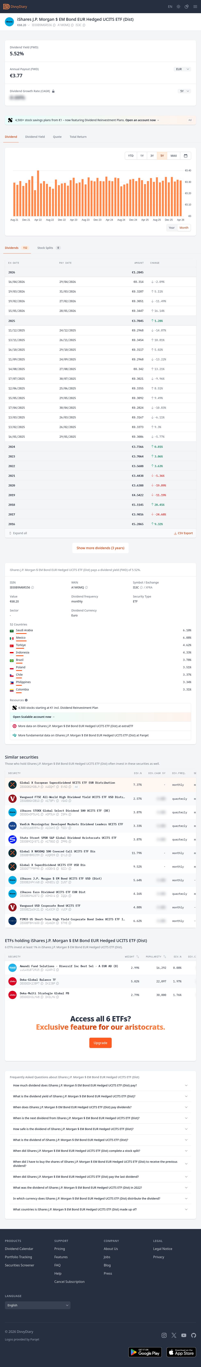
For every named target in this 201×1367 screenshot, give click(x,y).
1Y (142, 156)
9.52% (137, 866)
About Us (111, 1248)
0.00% (177, 968)
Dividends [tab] (17, 248)
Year (172, 228)
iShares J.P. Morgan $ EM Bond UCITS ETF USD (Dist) (61, 878)
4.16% (137, 894)
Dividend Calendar (19, 1248)
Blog (107, 1265)
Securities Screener (19, 1265)
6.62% (137, 921)
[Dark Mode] (178, 6)
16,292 (161, 968)
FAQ (57, 1265)
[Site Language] (170, 6)
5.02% (135, 981)
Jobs (107, 1257)
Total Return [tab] (78, 137)
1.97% (177, 981)
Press (108, 1273)
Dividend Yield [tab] (35, 137)
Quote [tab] (57, 137)
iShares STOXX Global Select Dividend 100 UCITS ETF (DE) (65, 810)
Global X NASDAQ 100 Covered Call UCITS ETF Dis (57, 851)
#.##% (17, 97)
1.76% (177, 995)
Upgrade (100, 1043)
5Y (162, 156)
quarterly (179, 799)
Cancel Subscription (69, 1281)
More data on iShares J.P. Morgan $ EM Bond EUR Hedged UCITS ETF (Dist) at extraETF (75, 726)
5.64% (137, 880)
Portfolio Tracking (18, 1257)
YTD (131, 156)
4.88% (137, 907)
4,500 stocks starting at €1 (58, 708)
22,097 (161, 981)
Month (184, 228)
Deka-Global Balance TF (38, 979)
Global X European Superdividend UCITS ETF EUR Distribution (67, 782)
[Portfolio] (186, 6)
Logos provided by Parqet (22, 1339)
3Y (152, 156)
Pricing (59, 1248)
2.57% (137, 799)
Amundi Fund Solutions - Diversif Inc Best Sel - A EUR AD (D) (69, 966)
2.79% (135, 995)
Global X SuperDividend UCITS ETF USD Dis (52, 864)
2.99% (135, 968)
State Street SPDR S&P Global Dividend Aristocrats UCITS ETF (68, 837)
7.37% (137, 785)
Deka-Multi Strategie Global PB (44, 993)
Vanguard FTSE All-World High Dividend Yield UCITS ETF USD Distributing (72, 797)
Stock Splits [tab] (49, 248)
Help (57, 1273)
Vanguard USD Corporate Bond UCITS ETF (50, 905)
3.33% (137, 826)
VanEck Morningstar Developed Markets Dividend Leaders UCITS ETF (71, 824)
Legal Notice (162, 1248)
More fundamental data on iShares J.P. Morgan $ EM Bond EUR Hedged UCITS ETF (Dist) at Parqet (83, 735)
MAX (173, 156)
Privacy (158, 1257)
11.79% (137, 853)
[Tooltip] (26, 700)
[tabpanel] (100, 192)
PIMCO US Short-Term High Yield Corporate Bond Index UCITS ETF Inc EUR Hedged (72, 919)
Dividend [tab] (11, 137)
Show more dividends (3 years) (100, 548)
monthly (178, 785)
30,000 (161, 995)
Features (61, 1257)
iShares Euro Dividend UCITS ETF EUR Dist (52, 892)
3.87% (137, 812)
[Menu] (195, 6)
